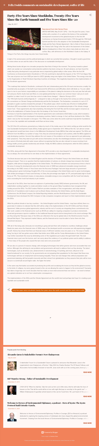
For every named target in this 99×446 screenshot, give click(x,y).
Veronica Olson (54, 436)
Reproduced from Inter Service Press (55, 29)
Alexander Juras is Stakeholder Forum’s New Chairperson (33, 354)
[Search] (94, 5)
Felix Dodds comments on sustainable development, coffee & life (46, 5)
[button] (90, 15)
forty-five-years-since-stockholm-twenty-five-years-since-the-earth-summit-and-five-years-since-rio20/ (48, 290)
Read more (87, 372)
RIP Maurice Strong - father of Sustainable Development (32, 379)
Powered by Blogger (49, 432)
